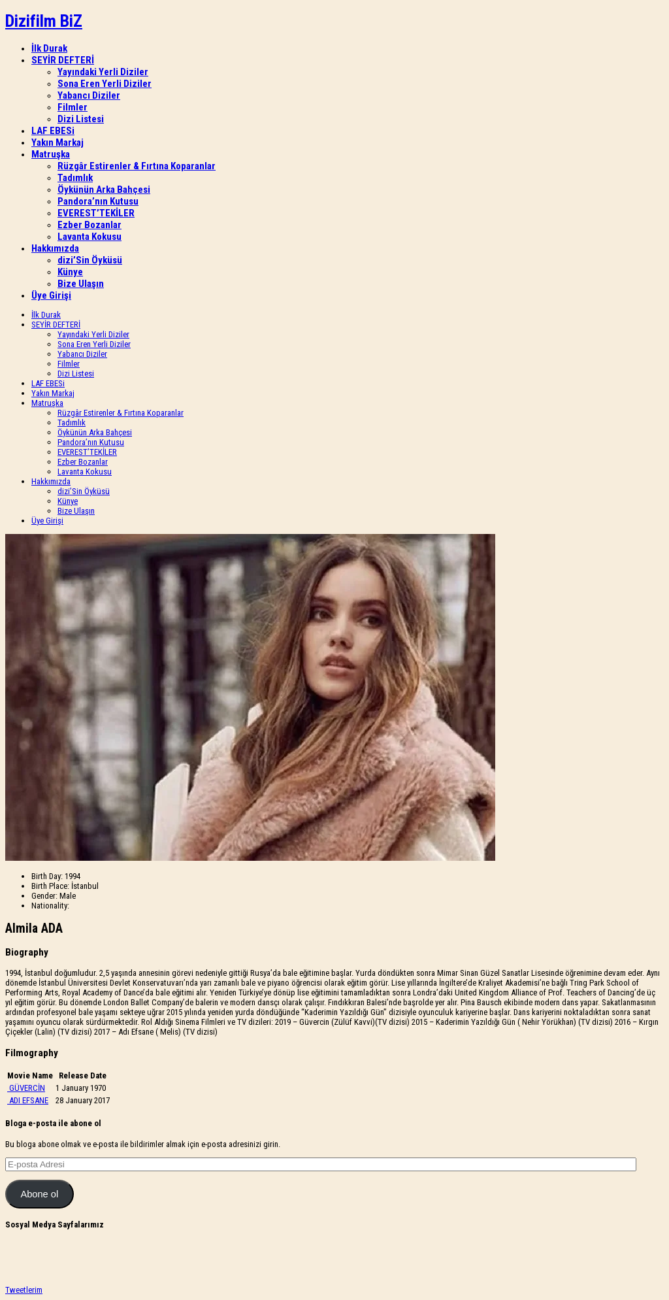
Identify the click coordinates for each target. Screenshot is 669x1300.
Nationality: (50, 905)
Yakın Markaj (57, 142)
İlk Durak (49, 48)
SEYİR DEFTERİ (62, 60)
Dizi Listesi (80, 119)
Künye (70, 272)
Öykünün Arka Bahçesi (103, 189)
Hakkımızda (55, 248)
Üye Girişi (51, 295)
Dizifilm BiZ (43, 21)
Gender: (44, 896)
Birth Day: (47, 876)
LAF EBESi (52, 131)
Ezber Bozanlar (89, 225)
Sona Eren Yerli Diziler (104, 84)
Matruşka (50, 154)
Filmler (72, 107)
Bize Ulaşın (80, 284)
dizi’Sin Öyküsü (89, 260)
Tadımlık (75, 178)
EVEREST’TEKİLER (96, 213)
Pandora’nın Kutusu (98, 201)
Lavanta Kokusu (89, 236)
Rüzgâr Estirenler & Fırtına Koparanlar (136, 166)
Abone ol (39, 1194)
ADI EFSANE (28, 1100)
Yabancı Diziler (88, 95)
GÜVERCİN (27, 1088)
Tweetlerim (23, 1290)
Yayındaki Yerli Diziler (102, 72)
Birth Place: (50, 886)
